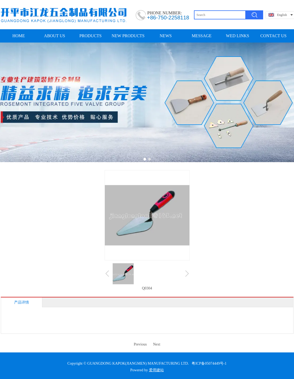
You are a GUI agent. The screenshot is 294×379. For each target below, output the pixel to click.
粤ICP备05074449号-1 (209, 363)
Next (156, 344)
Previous (140, 344)
